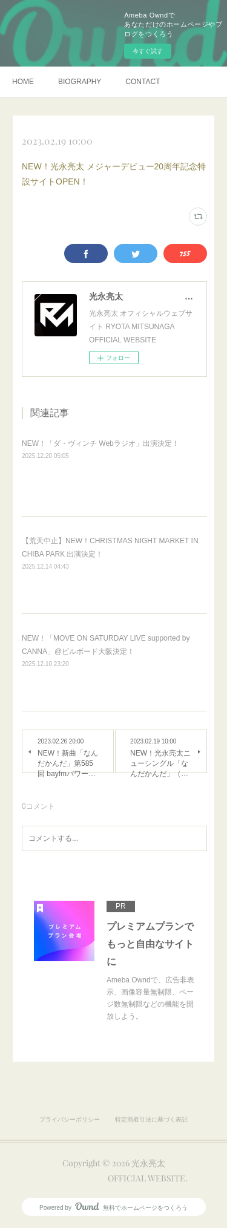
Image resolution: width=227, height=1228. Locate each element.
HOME (23, 81)
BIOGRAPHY (79, 81)
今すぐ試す (148, 51)
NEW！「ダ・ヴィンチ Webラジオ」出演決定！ (100, 443)
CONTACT (142, 81)
